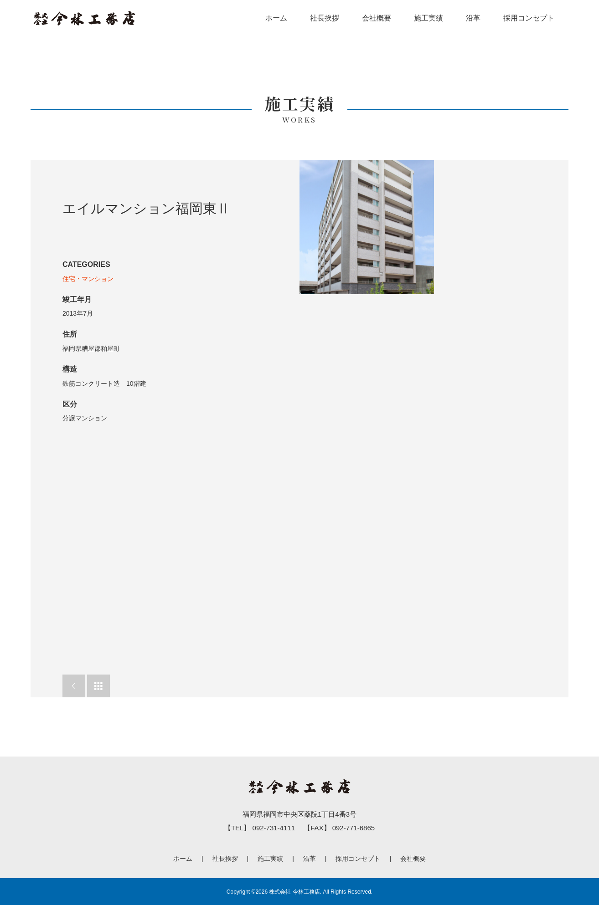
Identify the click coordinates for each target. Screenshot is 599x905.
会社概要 (376, 18)
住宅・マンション (88, 278)
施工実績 (428, 18)
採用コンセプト (528, 18)
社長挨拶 (324, 18)
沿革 (473, 18)
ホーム (276, 18)
